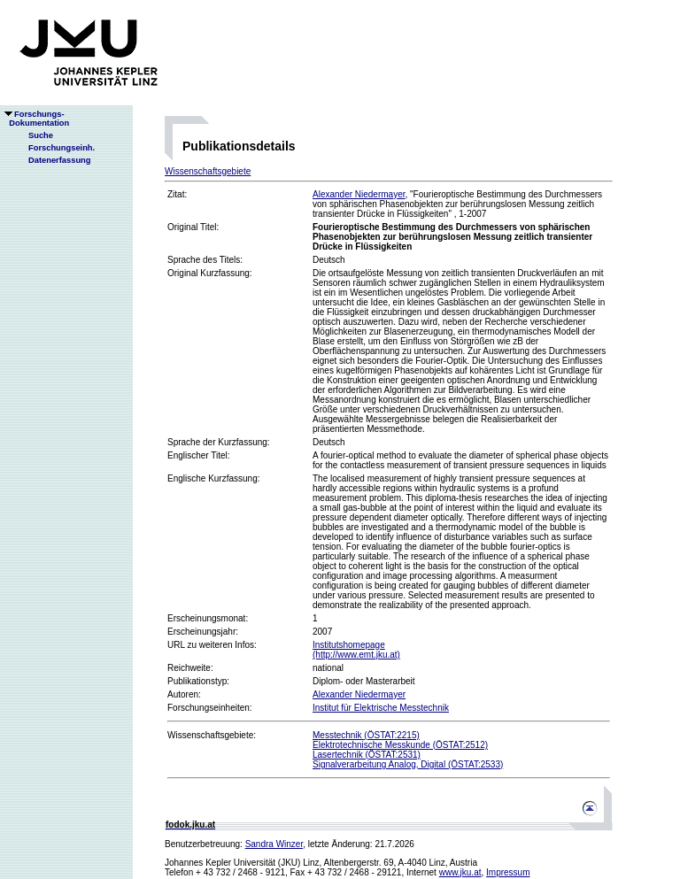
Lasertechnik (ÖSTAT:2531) (367, 754)
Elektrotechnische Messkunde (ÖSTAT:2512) (400, 745)
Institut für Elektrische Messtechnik (381, 708)
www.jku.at (460, 872)
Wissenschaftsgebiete (208, 171)
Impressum (507, 872)
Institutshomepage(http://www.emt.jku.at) (356, 649)
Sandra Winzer (274, 844)
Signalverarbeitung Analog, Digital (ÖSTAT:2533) (408, 764)
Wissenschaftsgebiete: (211, 735)
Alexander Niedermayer (359, 194)
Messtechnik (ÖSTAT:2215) (366, 735)
